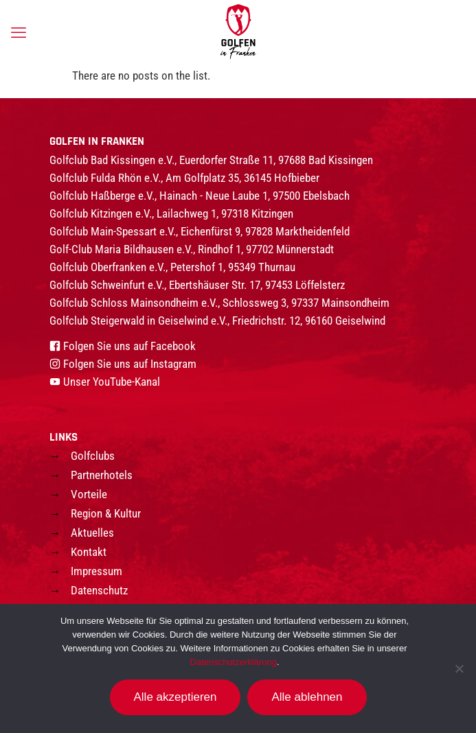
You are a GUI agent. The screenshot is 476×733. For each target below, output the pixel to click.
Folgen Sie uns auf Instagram (129, 364)
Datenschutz (99, 590)
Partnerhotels (102, 475)
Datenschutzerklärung (233, 662)
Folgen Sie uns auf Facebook (129, 346)
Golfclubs (93, 456)
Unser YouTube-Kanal (111, 381)
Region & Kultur (106, 513)
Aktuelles (92, 532)
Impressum (96, 571)
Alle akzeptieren (175, 696)
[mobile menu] (18, 33)
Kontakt (88, 552)
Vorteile (89, 494)
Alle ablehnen (306, 696)
